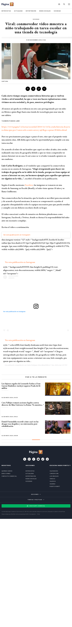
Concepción (54, 473)
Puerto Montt (55, 486)
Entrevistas (6, 11)
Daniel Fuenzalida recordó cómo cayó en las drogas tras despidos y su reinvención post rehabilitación (20, 423)
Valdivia (53, 481)
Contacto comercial (9, 476)
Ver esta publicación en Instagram (16, 235)
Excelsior (29, 185)
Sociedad (57, 11)
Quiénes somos (7, 471)
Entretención (31, 11)
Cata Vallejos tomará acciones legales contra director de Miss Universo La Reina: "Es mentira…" (23, 403)
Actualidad (18, 11)
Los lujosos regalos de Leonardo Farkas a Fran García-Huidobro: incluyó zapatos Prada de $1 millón (21, 385)
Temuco (52, 478)
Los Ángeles (54, 476)
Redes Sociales (45, 11)
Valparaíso (54, 471)
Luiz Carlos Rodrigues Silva (32, 365)
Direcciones (6, 473)
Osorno (52, 484)
